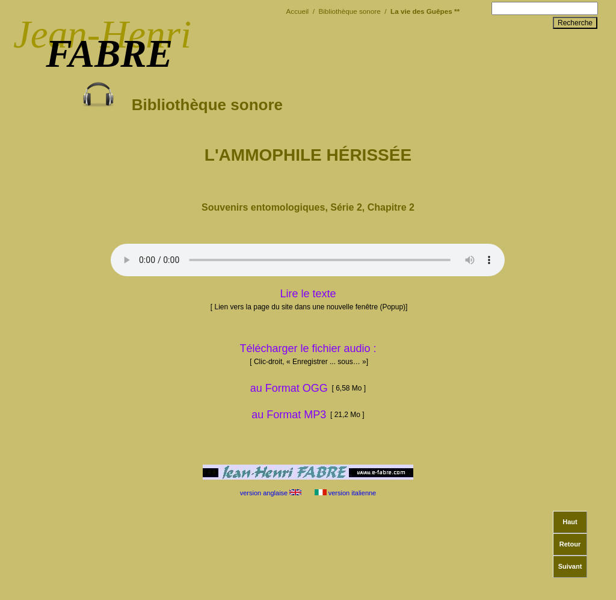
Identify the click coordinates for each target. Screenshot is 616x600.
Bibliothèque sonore (182, 96)
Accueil (298, 11)
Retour (570, 544)
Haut (569, 521)
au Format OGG (308, 388)
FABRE (109, 53)
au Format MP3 (288, 415)
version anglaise (270, 492)
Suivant (570, 566)
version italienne (346, 492)
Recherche (575, 23)
